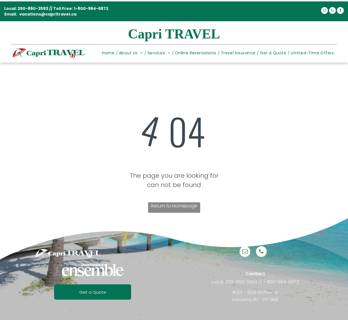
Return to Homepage (174, 206)
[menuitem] (109, 53)
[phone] (332, 11)
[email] (324, 11)
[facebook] (340, 11)
